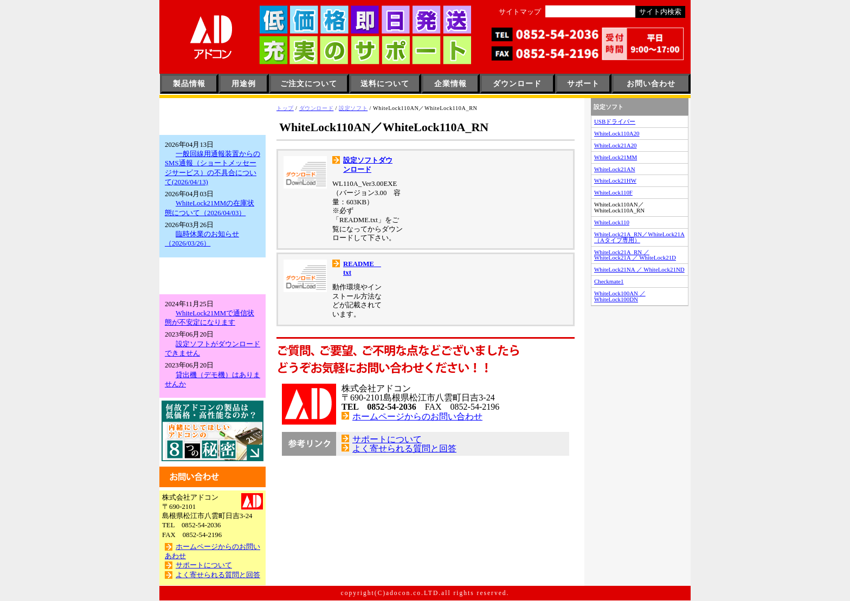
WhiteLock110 (611, 222)
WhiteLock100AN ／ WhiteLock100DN (620, 296)
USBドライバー (614, 121)
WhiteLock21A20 (615, 145)
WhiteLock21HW (615, 180)
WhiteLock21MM (615, 157)
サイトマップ (520, 12)
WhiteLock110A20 (617, 133)
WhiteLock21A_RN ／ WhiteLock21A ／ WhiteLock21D (635, 255)
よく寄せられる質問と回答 (218, 575)
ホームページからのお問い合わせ (417, 335)
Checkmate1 (608, 281)
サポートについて (204, 565)
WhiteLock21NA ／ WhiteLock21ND (639, 269)
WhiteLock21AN (614, 169)
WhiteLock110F (613, 192)
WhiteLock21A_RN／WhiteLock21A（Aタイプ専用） (639, 237)
